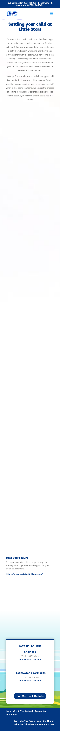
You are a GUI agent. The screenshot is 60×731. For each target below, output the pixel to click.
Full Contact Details (30, 696)
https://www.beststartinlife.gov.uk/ (24, 574)
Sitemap (50, 727)
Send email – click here (30, 659)
